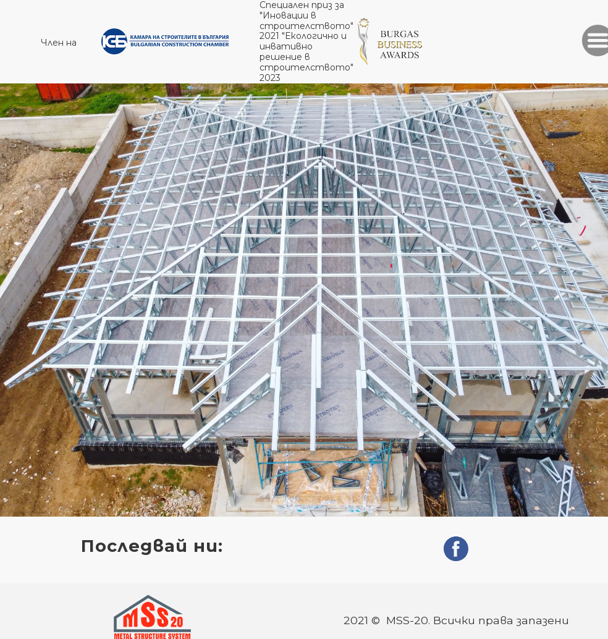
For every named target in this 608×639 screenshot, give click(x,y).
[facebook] (456, 548)
